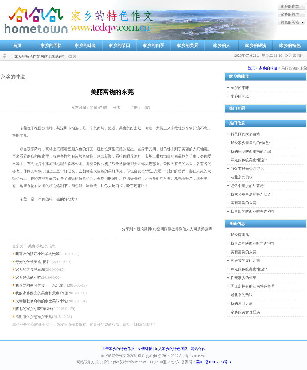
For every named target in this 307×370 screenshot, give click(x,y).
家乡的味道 (85, 45)
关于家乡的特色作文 (118, 349)
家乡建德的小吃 (28, 277)
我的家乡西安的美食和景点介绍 (41, 293)
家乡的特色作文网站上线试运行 (40, 56)
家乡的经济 (255, 45)
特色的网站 (290, 22)
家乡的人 (221, 45)
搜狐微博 (204, 229)
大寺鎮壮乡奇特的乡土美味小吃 (41, 301)
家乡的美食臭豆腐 (30, 269)
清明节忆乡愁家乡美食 (33, 317)
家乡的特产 (290, 14)
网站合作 (198, 349)
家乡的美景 (187, 45)
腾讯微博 (171, 229)
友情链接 (145, 349)
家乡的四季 (153, 45)
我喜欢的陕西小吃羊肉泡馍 (37, 254)
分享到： (129, 229)
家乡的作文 (290, 6)
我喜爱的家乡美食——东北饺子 (41, 285)
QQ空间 (157, 229)
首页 (17, 45)
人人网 (191, 229)
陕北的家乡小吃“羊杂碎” (35, 309)
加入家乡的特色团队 (171, 349)
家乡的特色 (290, 45)
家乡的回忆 (51, 45)
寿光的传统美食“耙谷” (33, 262)
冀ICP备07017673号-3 (213, 362)
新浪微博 (144, 229)
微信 (182, 229)
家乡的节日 (119, 45)
